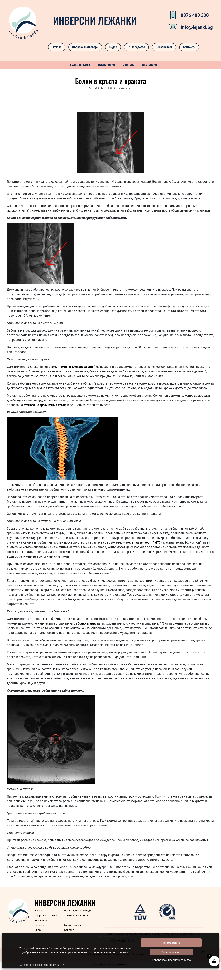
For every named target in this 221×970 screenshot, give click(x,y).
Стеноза (128, 64)
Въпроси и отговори (85, 47)
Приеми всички (171, 942)
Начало (56, 47)
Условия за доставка (76, 915)
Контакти (189, 47)
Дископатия (106, 64)
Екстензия (149, 64)
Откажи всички (171, 952)
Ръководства (136, 47)
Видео (113, 47)
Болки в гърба (80, 64)
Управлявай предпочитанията (171, 960)
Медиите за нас (72, 925)
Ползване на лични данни (48, 964)
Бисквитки (25, 964)
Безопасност (164, 47)
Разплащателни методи (77, 910)
